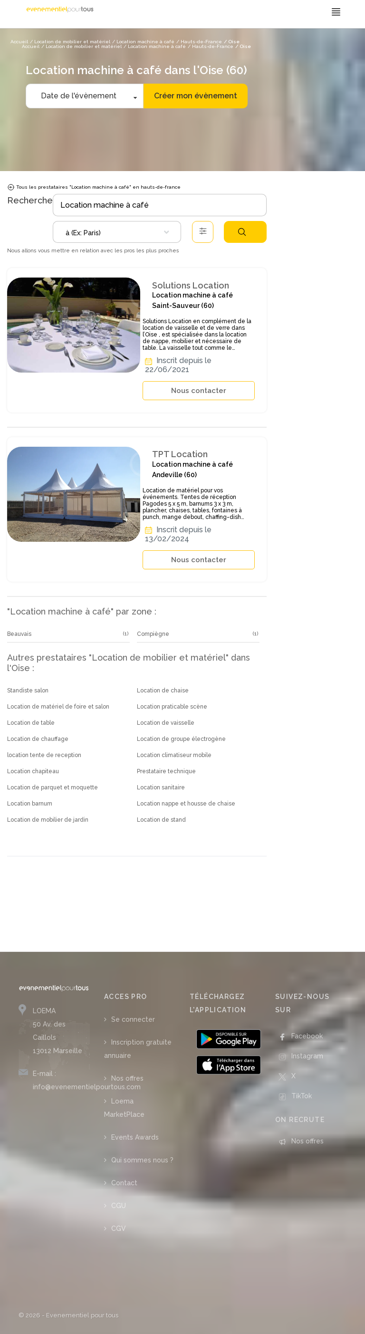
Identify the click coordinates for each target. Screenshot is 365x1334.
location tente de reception (44, 755)
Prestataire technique (166, 771)
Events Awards (135, 1137)
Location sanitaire (161, 787)
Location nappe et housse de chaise (186, 803)
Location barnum (29, 803)
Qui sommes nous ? (142, 1160)
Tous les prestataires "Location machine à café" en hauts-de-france (94, 187)
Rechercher (242, 232)
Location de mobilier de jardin (47, 819)
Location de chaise (163, 690)
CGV (118, 1228)
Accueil (30, 46)
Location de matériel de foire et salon (58, 706)
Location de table (31, 723)
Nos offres (127, 1078)
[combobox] (117, 232)
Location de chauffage (37, 739)
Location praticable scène (172, 706)
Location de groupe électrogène (181, 739)
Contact (124, 1183)
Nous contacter (198, 390)
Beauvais (19, 634)
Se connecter (133, 1019)
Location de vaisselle (165, 723)
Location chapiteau (33, 771)
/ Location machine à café (155, 46)
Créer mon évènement (195, 95)
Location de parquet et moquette (52, 787)
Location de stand (161, 819)
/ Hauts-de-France (210, 46)
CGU (118, 1205)
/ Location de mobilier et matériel (81, 46)
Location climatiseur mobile (174, 755)
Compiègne (153, 634)
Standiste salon (27, 690)
